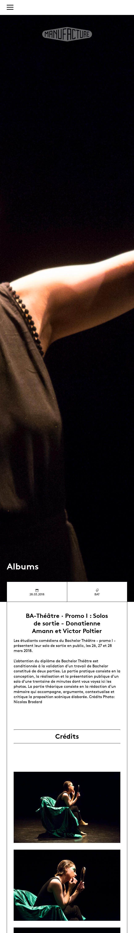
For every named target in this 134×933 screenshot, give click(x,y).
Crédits (67, 736)
